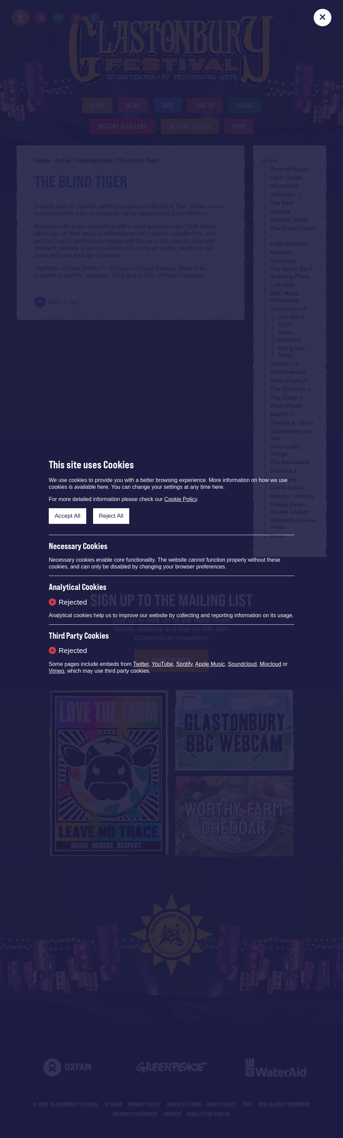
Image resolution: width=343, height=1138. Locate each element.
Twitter (141, 664)
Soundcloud (242, 664)
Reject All (111, 515)
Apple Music (210, 664)
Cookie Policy (180, 499)
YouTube (162, 664)
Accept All (67, 515)
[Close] (322, 17)
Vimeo (56, 671)
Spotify (184, 664)
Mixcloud (270, 664)
